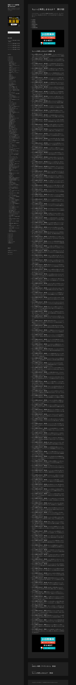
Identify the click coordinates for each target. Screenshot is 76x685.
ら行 (9, 239)
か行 (9, 58)
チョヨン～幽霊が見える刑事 (14, 90)
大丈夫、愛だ (11, 107)
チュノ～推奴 (11, 145)
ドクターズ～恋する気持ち (14, 154)
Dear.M (10, 176)
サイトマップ (10, 254)
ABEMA (33, 21)
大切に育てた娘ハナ (12, 108)
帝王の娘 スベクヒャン (13, 166)
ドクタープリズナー (12, 157)
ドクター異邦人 (12, 159)
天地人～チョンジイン (13, 118)
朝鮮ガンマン (11, 125)
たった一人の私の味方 (13, 134)
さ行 (9, 59)
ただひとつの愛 (12, 183)
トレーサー (11, 205)
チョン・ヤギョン (12, 146)
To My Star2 (11, 182)
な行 (9, 233)
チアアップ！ (11, 141)
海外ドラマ (11, 241)
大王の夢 (10, 62)
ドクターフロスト (12, 156)
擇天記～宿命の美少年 (13, 167)
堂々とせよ (11, 105)
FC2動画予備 (34, 27)
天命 (10, 79)
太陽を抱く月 (11, 121)
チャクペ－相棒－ (12, 87)
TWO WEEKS (11, 77)
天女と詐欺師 (11, 119)
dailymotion (34, 24)
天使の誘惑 (11, 78)
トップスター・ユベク (13, 153)
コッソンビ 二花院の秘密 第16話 (14, 45)
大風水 (10, 114)
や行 (9, 237)
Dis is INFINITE (12, 84)
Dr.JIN (10, 85)
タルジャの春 (11, 64)
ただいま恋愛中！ (12, 86)
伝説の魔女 (11, 160)
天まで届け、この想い (13, 163)
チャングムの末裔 (12, 195)
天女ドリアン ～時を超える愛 (14, 216)
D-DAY (10, 175)
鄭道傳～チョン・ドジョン (14, 72)
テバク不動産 (11, 198)
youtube (34, 22)
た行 (9, 60)
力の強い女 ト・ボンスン (13, 161)
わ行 (9, 240)
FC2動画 (34, 26)
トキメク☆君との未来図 (13, 203)
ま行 (9, 236)
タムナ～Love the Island (13, 138)
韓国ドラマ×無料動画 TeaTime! (13, 5)
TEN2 (10, 76)
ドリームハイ (11, 80)
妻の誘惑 (10, 122)
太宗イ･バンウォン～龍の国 (14, 221)
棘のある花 (11, 126)
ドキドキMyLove (12, 129)
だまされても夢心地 (12, 187)
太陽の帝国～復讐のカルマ (14, 223)
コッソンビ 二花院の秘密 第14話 (14, 49)
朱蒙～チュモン (12, 168)
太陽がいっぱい (12, 130)
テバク (10, 147)
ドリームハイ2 (11, 81)
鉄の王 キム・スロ (12, 128)
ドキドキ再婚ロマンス (13, 206)
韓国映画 (9, 242)
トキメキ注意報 (12, 202)
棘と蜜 (10, 169)
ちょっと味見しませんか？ (14, 188)
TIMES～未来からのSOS (13, 177)
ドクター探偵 (11, 208)
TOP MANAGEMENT (13, 178)
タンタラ (10, 139)
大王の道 (10, 162)
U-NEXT (33, 19)
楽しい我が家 (11, 127)
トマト (10, 101)
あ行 (9, 56)
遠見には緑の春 (12, 231)
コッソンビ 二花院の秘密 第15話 (14, 47)
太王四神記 (11, 120)
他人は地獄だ (11, 210)
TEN (10, 74)
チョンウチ (11, 92)
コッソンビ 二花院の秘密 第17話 (14, 43)
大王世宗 (10, 109)
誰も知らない (11, 230)
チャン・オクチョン (12, 88)
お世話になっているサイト (12, 250)
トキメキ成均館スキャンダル (14, 99)
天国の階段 (11, 116)
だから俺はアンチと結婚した (14, 184)
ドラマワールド (12, 209)
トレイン (10, 204)
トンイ (10, 83)
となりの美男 (11, 95)
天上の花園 (11, 215)
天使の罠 (10, 115)
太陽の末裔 (11, 164)
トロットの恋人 (12, 104)
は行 (9, 235)
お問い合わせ (10, 252)
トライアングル (12, 102)
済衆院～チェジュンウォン (14, 170)
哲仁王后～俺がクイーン (13, 211)
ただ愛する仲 (11, 133)
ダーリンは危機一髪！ (13, 140)
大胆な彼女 (11, 111)
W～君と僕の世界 (12, 132)
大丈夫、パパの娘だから (13, 106)
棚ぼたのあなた (12, 63)
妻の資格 (10, 123)
